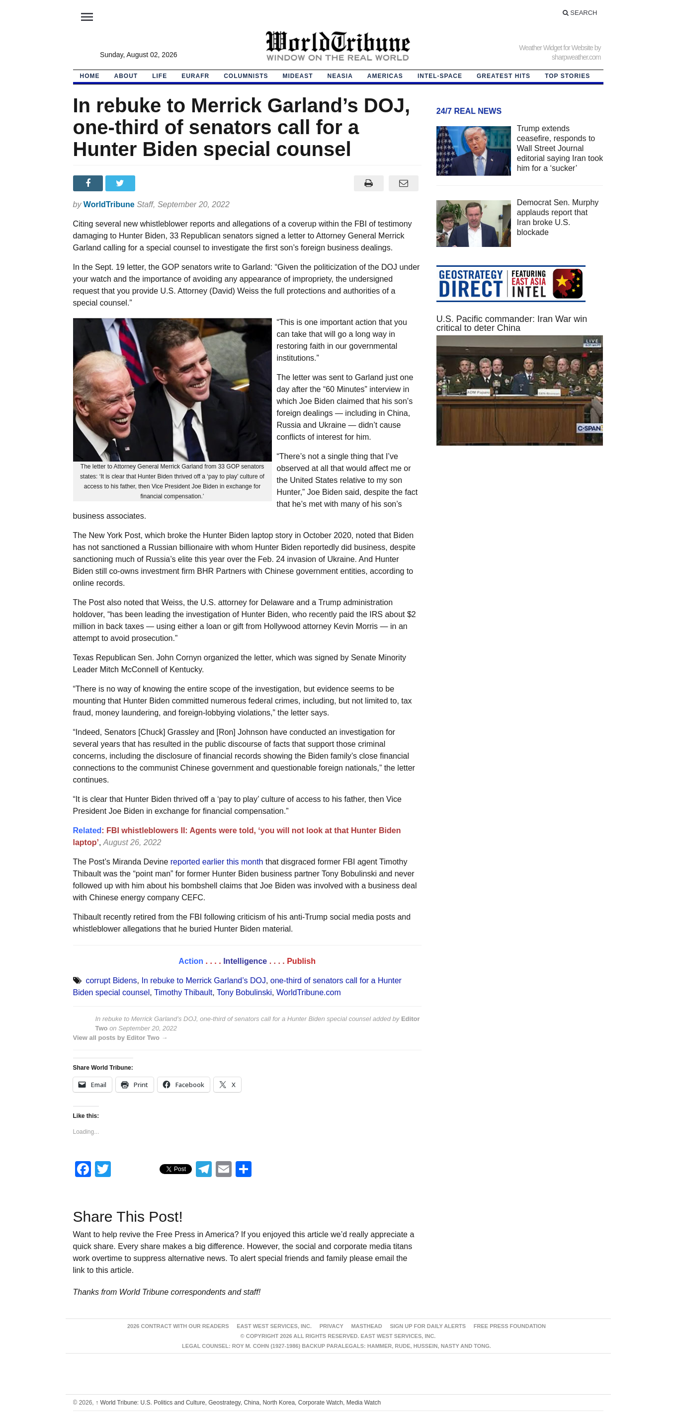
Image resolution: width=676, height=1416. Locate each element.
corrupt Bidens (111, 980)
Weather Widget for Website (556, 48)
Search (580, 12)
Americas (385, 76)
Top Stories (567, 76)
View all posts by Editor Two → (120, 1037)
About (126, 76)
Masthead (366, 1326)
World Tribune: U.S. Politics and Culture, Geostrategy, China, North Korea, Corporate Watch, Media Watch (238, 1402)
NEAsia (340, 76)
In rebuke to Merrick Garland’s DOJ (203, 980)
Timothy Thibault (183, 992)
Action (190, 961)
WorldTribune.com (308, 992)
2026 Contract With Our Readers (178, 1326)
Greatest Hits (503, 76)
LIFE (159, 76)
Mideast (298, 76)
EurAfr (195, 76)
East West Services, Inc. (274, 1326)
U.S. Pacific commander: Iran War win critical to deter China (511, 323)
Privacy (331, 1326)
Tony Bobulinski (244, 992)
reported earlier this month (216, 862)
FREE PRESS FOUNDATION (510, 1326)
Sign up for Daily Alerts (428, 1326)
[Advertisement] (519, 547)
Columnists (246, 76)
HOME (90, 76)
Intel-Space (440, 76)
